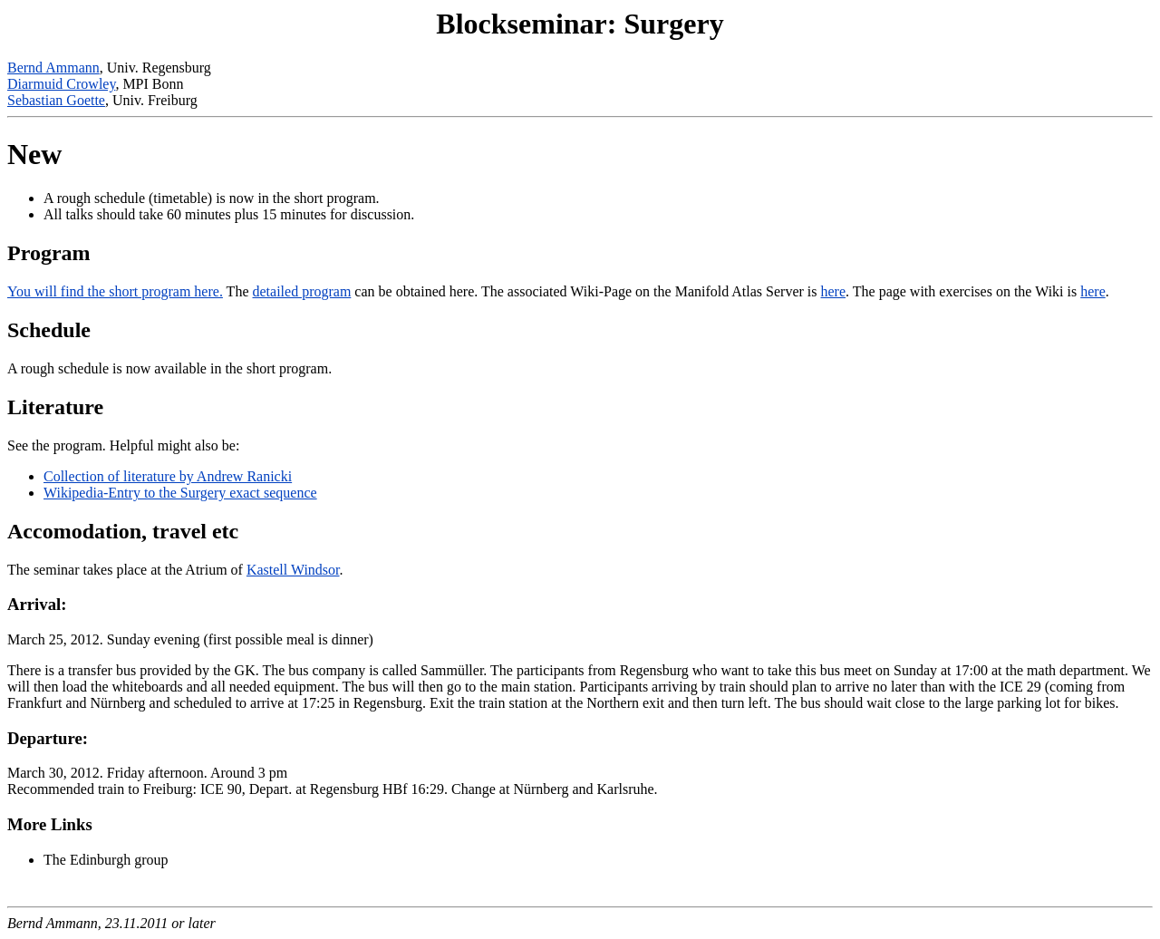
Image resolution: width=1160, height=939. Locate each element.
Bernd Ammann (53, 67)
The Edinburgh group (106, 859)
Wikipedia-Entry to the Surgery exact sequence (180, 492)
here (833, 291)
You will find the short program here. (115, 291)
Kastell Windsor (293, 569)
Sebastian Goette (56, 100)
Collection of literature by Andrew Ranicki (168, 476)
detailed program (302, 291)
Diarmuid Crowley (61, 84)
